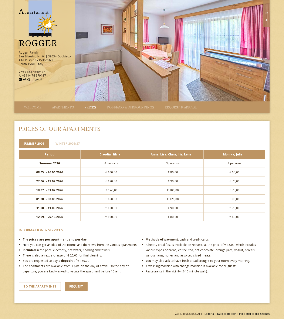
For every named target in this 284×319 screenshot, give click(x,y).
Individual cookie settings (254, 314)
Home (266, 6)
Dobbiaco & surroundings (130, 107)
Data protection (226, 314)
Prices (90, 107)
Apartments (63, 107)
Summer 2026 (33, 143)
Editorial (209, 314)
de (266, 13)
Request (76, 286)
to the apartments (39, 286)
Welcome (32, 107)
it (266, 20)
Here (26, 245)
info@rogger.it (30, 79)
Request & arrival (181, 107)
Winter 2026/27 (67, 143)
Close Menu (16, 106)
